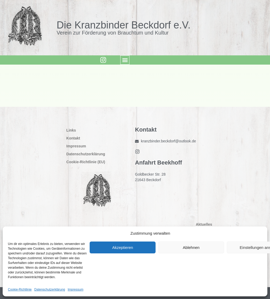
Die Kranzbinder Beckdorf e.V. (124, 25)
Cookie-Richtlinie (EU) (85, 162)
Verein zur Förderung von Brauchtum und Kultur (113, 33)
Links (71, 130)
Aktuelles (205, 224)
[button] (124, 60)
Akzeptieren (122, 247)
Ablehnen (191, 247)
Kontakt (73, 138)
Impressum (75, 289)
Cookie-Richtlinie (20, 289)
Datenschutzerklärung (49, 289)
